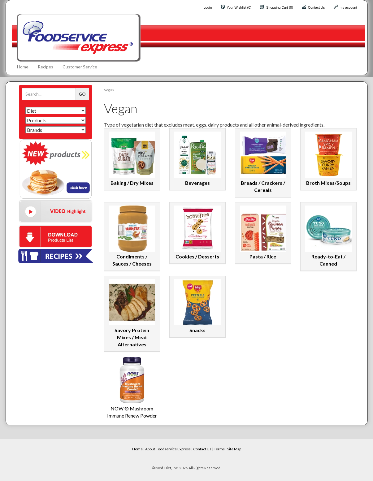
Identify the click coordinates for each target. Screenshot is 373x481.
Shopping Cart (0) (279, 7)
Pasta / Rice (262, 256)
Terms (219, 449)
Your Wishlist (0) (239, 7)
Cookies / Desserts (197, 256)
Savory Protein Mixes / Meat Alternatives (132, 337)
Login (207, 7)
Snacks (197, 330)
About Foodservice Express (168, 449)
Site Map (234, 449)
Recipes (45, 66)
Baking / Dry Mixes (132, 183)
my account (348, 7)
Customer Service (80, 66)
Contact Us (316, 7)
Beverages (197, 183)
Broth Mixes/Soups (328, 183)
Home (22, 66)
